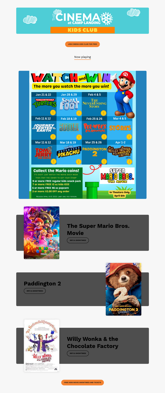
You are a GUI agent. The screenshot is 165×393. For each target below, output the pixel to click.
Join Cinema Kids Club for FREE (82, 44)
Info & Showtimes (78, 240)
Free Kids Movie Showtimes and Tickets (82, 382)
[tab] (82, 57)
